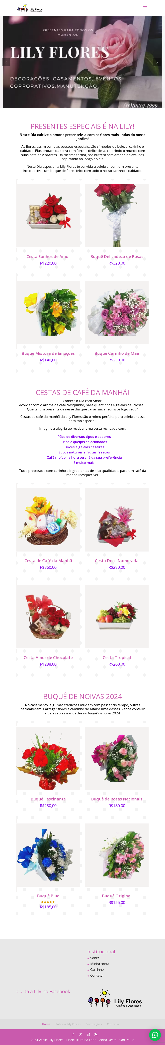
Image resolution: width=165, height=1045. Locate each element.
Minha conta (99, 964)
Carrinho (97, 969)
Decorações (94, 1024)
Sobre (94, 958)
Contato (96, 975)
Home (46, 1024)
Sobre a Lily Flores (67, 1024)
